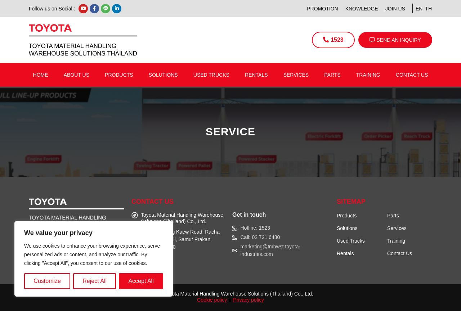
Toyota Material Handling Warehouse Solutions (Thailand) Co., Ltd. (238, 294)
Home (40, 75)
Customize (47, 281)
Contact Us (399, 253)
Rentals (256, 75)
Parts (332, 75)
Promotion (322, 9)
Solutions (163, 75)
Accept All (140, 281)
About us (76, 75)
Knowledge (361, 9)
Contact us (412, 75)
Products (119, 75)
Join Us (395, 9)
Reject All (94, 281)
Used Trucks (211, 75)
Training (368, 75)
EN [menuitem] (419, 9)
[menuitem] (417, 8)
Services (296, 75)
